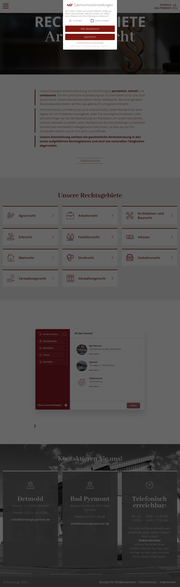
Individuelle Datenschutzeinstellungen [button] (90, 43)
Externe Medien (100, 20)
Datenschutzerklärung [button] (91, 46)
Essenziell (75, 20)
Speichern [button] (90, 37)
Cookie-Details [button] (76, 46)
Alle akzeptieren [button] (90, 28)
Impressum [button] (105, 46)
